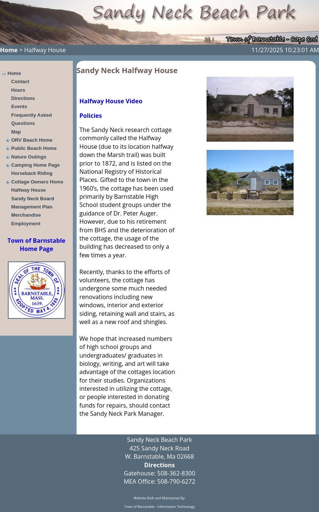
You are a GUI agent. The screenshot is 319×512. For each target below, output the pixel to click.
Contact (20, 81)
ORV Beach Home (31, 140)
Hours (18, 90)
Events (19, 106)
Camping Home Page (35, 165)
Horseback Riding (32, 173)
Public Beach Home (33, 148)
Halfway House (28, 190)
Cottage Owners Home (37, 182)
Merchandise (26, 215)
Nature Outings (28, 157)
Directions (23, 98)
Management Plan (32, 207)
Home (9, 50)
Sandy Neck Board (32, 198)
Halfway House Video (111, 101)
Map (16, 132)
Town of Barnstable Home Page (36, 244)
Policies (91, 115)
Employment (25, 223)
